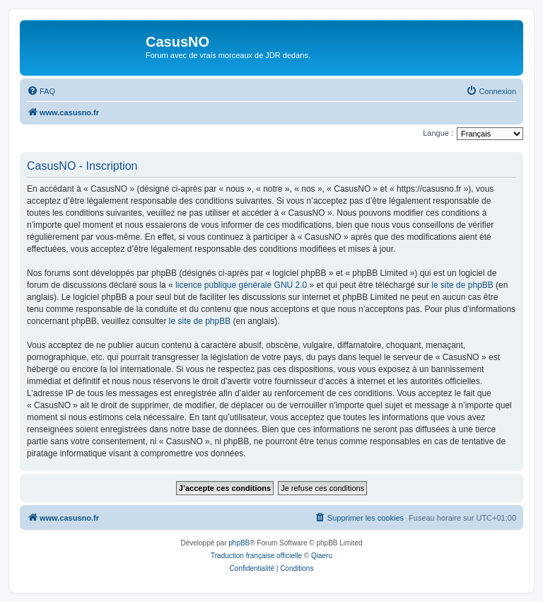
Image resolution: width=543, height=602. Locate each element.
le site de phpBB (462, 285)
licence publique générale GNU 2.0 (241, 285)
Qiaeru (321, 556)
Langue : (438, 133)
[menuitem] (41, 91)
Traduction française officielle (256, 556)
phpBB (239, 543)
